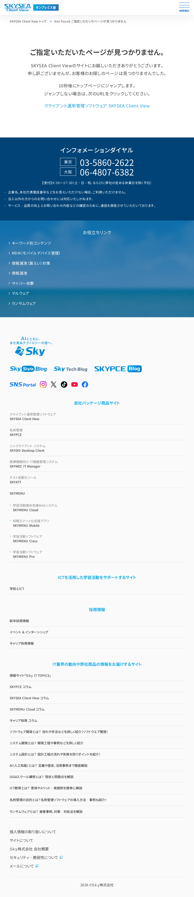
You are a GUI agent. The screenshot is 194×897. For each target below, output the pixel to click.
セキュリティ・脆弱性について (36, 857)
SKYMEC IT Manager (97, 463)
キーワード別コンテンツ (31, 243)
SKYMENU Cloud (98, 507)
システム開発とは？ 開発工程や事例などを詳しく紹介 (46, 743)
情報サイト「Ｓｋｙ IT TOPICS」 (30, 675)
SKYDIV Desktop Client (97, 448)
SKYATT (97, 479)
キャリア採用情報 (22, 643)
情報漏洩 (19, 273)
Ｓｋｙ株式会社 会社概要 (29, 848)
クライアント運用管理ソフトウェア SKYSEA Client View (97, 105)
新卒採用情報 (19, 620)
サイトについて (21, 840)
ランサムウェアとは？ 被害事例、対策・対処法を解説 (46, 811)
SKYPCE (97, 432)
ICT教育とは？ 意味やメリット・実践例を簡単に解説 (46, 788)
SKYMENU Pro (98, 554)
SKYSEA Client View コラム (29, 698)
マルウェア (20, 293)
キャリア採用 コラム (23, 720)
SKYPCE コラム (20, 686)
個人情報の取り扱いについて (33, 831)
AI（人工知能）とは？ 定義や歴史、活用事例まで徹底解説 (48, 765)
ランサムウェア (24, 303)
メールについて (24, 866)
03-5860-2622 (107, 162)
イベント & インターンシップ (29, 632)
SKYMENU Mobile (98, 523)
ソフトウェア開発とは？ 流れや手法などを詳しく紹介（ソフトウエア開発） (59, 731)
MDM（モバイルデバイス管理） (36, 253)
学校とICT (17, 588)
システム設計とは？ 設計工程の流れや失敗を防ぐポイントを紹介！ (55, 754)
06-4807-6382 (107, 172)
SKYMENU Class (98, 538)
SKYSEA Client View (97, 416)
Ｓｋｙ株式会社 (103, 884)
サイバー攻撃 (23, 283)
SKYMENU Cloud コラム (27, 709)
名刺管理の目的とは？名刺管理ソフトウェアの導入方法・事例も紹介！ (58, 799)
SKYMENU (17, 493)
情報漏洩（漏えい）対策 (31, 263)
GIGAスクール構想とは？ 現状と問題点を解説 (41, 776)
